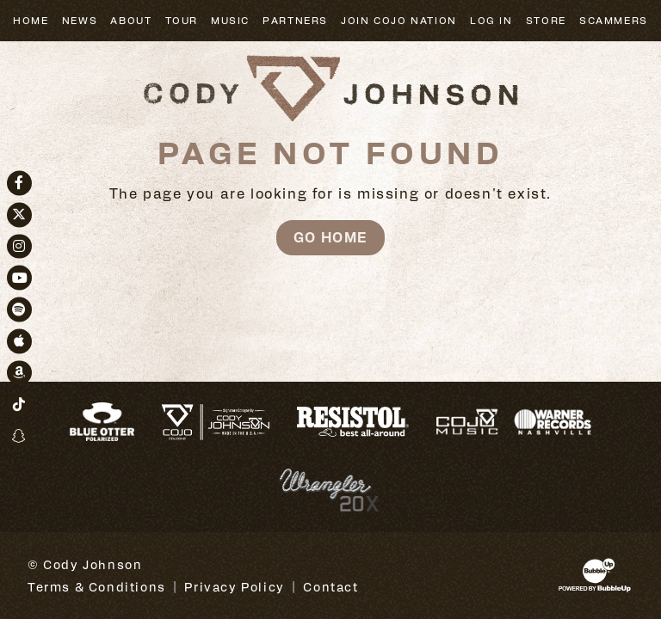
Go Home (330, 237)
